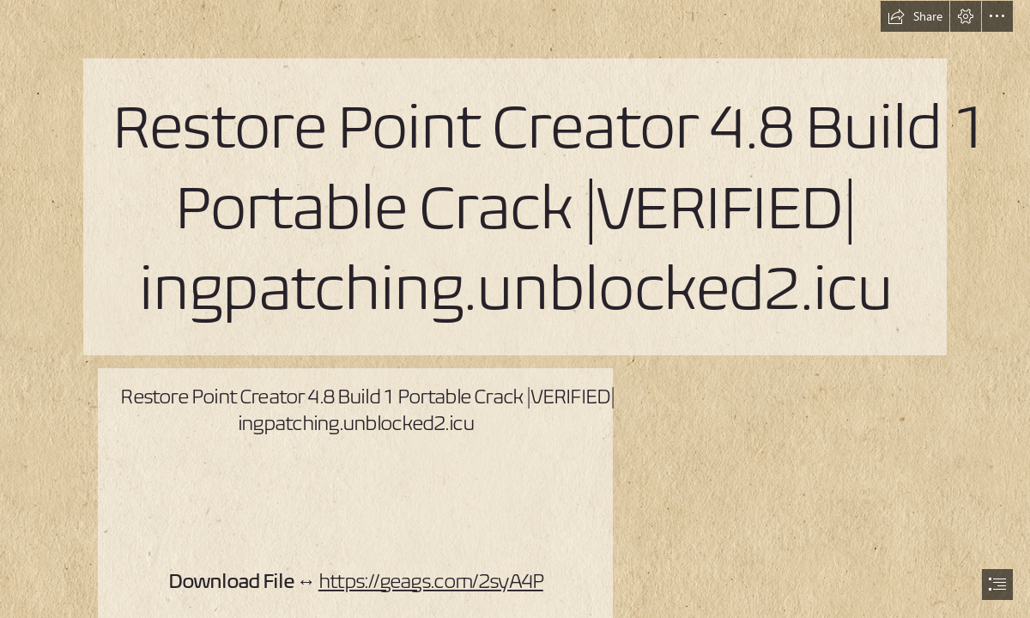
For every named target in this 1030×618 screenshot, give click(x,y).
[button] (915, 16)
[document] (515, 309)
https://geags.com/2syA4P (430, 581)
